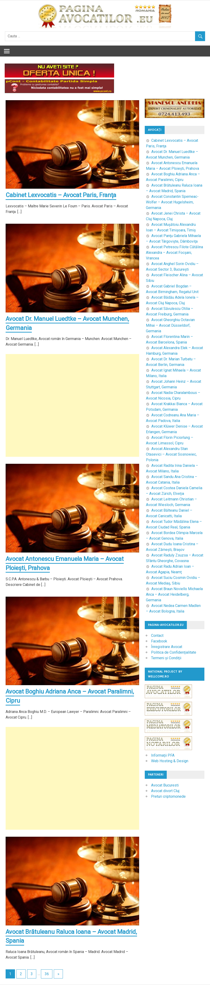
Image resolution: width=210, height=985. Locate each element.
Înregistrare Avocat (166, 647)
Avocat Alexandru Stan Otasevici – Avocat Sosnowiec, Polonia (171, 454)
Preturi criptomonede (168, 796)
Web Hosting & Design (169, 761)
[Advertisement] (72, 405)
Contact (157, 635)
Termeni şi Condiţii (166, 658)
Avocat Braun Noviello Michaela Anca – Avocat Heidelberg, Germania (174, 594)
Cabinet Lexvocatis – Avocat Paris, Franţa (61, 194)
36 (47, 974)
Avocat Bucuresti (165, 785)
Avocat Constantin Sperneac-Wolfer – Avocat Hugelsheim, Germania (172, 202)
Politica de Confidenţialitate (173, 652)
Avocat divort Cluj (165, 791)
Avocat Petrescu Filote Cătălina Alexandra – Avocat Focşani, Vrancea (174, 252)
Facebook (159, 641)
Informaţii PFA (162, 755)
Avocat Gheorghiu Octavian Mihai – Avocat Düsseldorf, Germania (170, 325)
